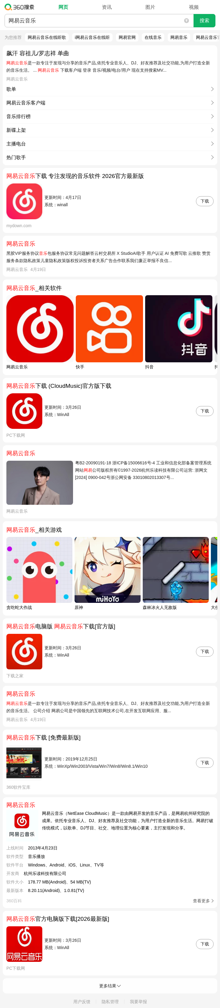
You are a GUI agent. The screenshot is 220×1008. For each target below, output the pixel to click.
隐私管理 (110, 1001)
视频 (194, 7)
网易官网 (127, 37)
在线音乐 (153, 37)
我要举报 (138, 1001)
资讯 (107, 7)
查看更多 (201, 900)
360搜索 (21, 7)
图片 (150, 7)
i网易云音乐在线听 (92, 37)
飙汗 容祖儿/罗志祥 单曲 (37, 53)
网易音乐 (178, 37)
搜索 (204, 20)
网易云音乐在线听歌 (47, 37)
